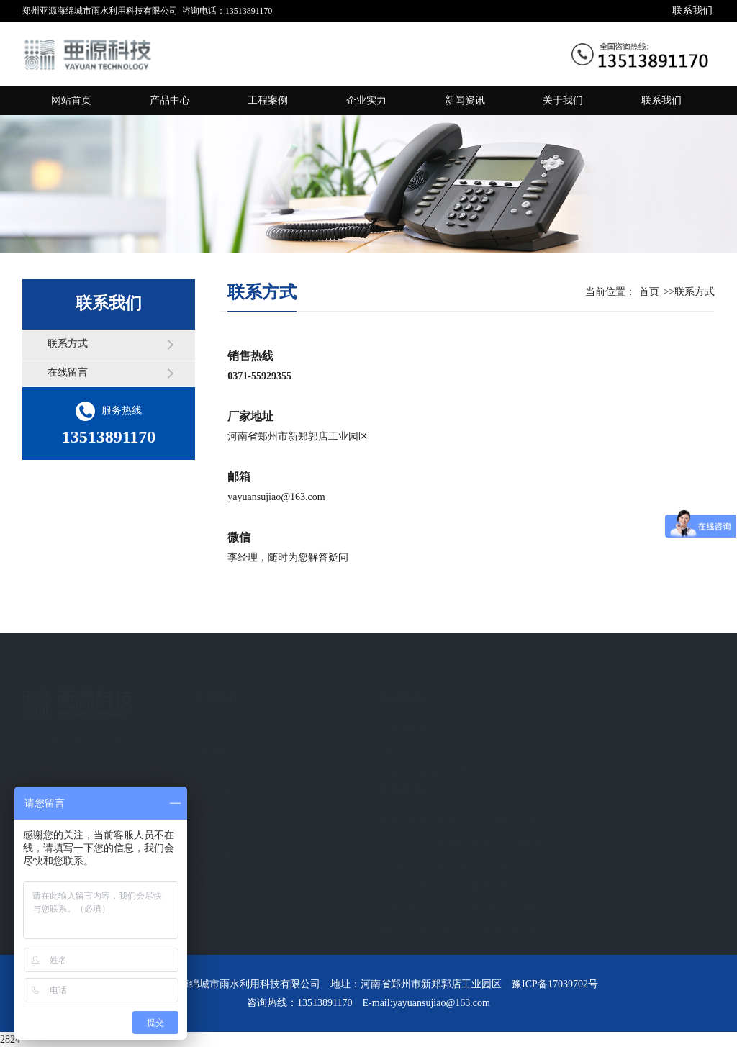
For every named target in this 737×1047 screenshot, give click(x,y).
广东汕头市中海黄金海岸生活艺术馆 (459, 900)
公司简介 (211, 721)
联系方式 (68, 343)
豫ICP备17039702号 (555, 984)
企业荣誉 (211, 764)
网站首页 (71, 100)
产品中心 (170, 100)
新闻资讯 (465, 100)
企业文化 (211, 743)
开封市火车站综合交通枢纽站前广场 (459, 879)
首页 (649, 291)
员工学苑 (211, 807)
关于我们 (563, 100)
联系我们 (692, 10)
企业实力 (366, 100)
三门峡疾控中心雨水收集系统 (444, 857)
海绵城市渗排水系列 (424, 764)
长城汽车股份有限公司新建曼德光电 (459, 814)
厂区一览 (211, 786)
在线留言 (68, 372)
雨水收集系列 (409, 721)
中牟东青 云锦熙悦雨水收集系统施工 (461, 835)
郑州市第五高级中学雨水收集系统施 (459, 922)
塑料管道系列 (409, 743)
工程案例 (268, 100)
